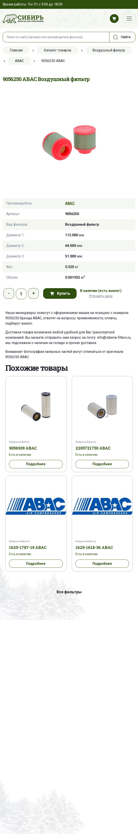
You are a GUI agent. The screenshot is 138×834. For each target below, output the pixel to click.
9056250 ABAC (17, 357)
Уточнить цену (101, 296)
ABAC (70, 203)
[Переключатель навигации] (129, 18)
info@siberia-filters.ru (114, 337)
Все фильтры (69, 592)
